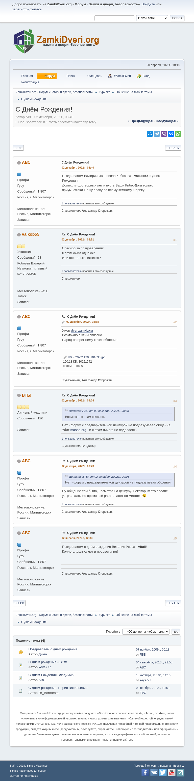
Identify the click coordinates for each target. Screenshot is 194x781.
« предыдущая (140, 121)
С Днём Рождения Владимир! (51, 675)
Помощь (139, 765)
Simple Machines (37, 765)
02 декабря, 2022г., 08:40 (77, 167)
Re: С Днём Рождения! (78, 234)
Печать (173, 147)
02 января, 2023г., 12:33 (76, 538)
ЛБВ (143, 654)
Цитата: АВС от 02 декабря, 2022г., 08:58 (99, 410)
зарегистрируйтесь (27, 9)
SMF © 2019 (17, 765)
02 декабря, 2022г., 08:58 (82, 321)
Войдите (148, 4)
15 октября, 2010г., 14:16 (153, 675)
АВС (26, 162)
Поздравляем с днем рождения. (53, 649)
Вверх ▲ (178, 765)
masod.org (78, 430)
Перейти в (113, 631)
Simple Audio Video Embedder (28, 770)
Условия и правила (159, 765)
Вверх (19, 603)
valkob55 (30, 234)
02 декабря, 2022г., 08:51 (77, 239)
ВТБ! (27, 395)
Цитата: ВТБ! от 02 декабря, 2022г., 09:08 (99, 476)
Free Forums (31, 775)
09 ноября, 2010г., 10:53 (152, 688)
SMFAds (14, 775)
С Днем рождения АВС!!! (47, 662)
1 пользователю (71, 203)
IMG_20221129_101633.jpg (84, 357)
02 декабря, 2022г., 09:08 (77, 400)
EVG (143, 693)
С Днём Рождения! (75, 162)
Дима (43, 654)
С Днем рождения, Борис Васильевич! (58, 688)
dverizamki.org (82, 330)
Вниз (18, 147)
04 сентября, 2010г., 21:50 (154, 662)
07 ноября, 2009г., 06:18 (152, 649)
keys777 (45, 667)
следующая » (167, 121)
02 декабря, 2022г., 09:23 (77, 466)
